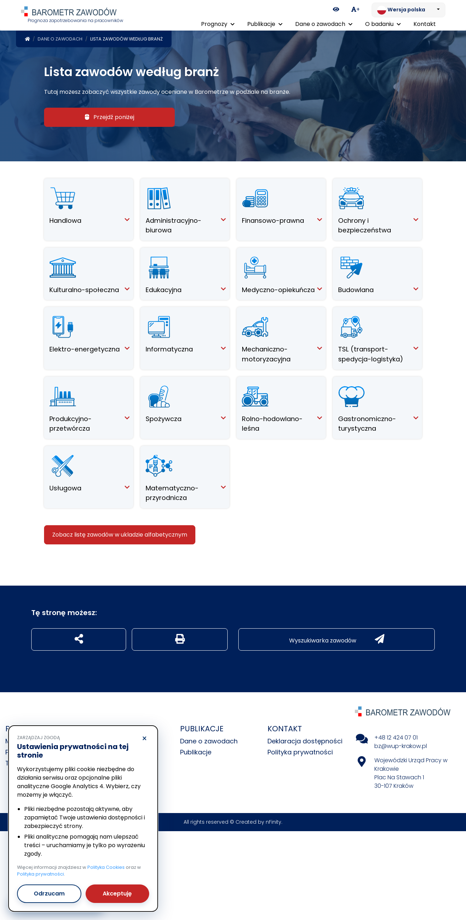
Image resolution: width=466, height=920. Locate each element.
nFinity (273, 820)
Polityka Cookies (106, 867)
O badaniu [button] (383, 24)
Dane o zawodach (60, 37)
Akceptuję (117, 893)
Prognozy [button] (217, 24)
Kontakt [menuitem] (424, 24)
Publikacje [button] (264, 24)
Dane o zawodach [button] (323, 24)
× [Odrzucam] (144, 738)
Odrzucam (49, 893)
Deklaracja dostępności (304, 739)
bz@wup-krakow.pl (400, 745)
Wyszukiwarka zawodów (336, 638)
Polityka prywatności (300, 750)
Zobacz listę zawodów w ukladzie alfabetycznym (119, 533)
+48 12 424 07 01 (396, 736)
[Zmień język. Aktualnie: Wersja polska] (408, 10)
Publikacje (195, 750)
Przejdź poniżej (109, 116)
